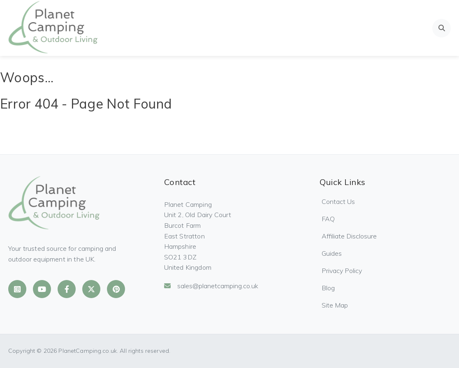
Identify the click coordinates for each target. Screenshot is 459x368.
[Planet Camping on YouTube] (42, 289)
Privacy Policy (342, 270)
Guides (332, 253)
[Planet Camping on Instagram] (17, 289)
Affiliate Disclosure (349, 236)
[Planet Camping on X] (91, 289)
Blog (328, 288)
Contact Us (338, 201)
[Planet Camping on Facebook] (67, 289)
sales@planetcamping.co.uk (211, 286)
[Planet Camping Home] (53, 28)
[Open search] (441, 28)
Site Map (335, 305)
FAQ (328, 219)
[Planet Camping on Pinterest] (116, 289)
